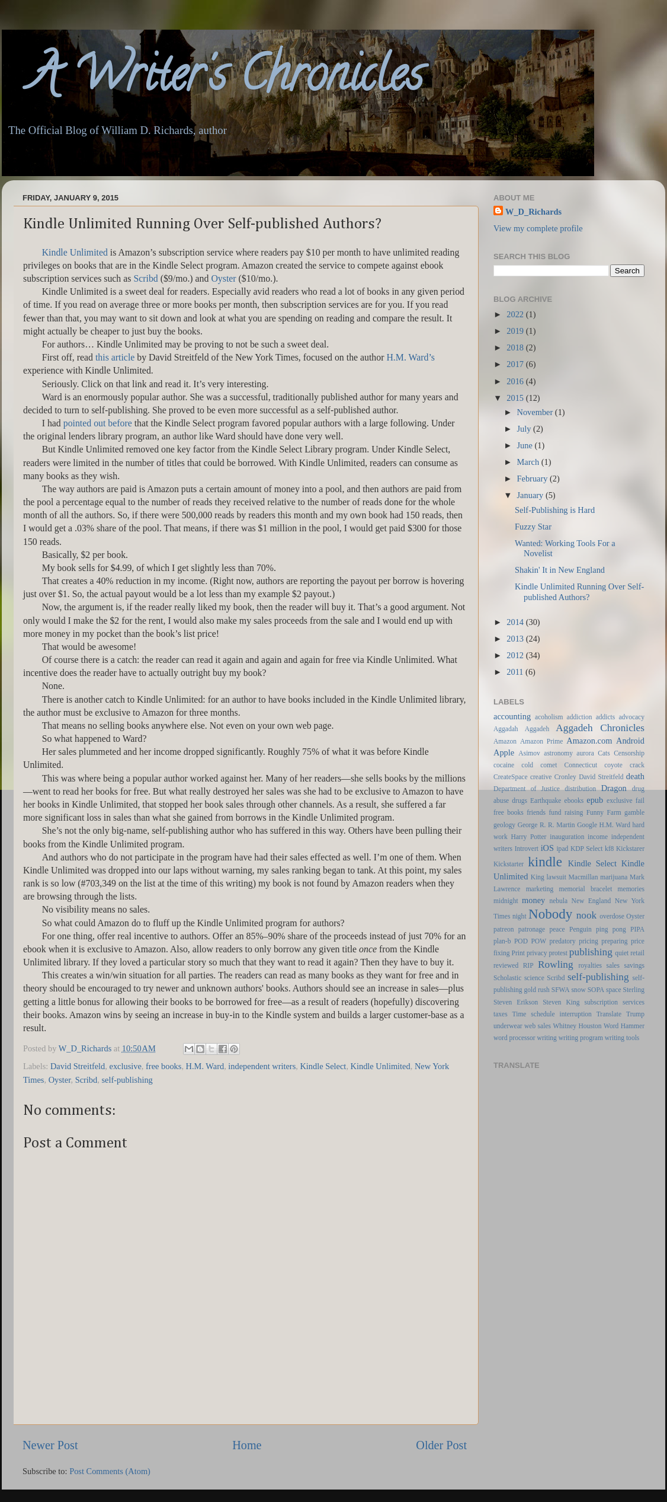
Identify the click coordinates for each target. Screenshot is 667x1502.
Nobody (550, 913)
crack (637, 764)
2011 (515, 672)
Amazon (505, 741)
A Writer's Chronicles (212, 79)
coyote (613, 764)
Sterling (633, 989)
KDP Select (586, 848)
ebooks (574, 800)
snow (578, 989)
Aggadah (505, 728)
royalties (590, 965)
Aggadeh (537, 728)
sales (613, 965)
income (598, 836)
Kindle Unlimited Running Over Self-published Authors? (579, 591)
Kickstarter (508, 864)
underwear (507, 1025)
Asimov (529, 753)
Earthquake (545, 800)
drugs (519, 800)
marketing (540, 888)
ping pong (611, 929)
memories (631, 888)
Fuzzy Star (533, 526)
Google (587, 824)
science (534, 977)
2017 (515, 364)
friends (536, 812)
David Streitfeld (77, 1066)
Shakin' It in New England (560, 570)
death (635, 776)
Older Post (441, 1445)
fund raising (566, 812)
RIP (528, 965)
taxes (500, 1014)
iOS (547, 848)
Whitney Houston (577, 1025)
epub (594, 800)
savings (634, 965)
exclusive (126, 1066)
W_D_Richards (86, 1048)
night (519, 916)
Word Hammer (624, 1025)
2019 (515, 331)
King (537, 877)
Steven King (561, 1002)
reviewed (505, 965)
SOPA (596, 989)
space (613, 989)
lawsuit (556, 877)
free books (163, 1066)
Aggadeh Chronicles (600, 728)
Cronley (565, 776)
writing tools (622, 1037)
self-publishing (126, 1080)
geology (504, 824)
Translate (609, 1014)
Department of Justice (526, 788)
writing (547, 1037)
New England (591, 900)
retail (637, 952)
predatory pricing (574, 941)
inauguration (567, 836)
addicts (605, 716)
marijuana (613, 877)
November (536, 412)
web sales (537, 1025)
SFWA (560, 989)
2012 (515, 655)
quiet (621, 952)
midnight (505, 900)
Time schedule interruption (552, 1014)
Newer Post (50, 1445)
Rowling (555, 964)
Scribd (86, 1080)
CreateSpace (510, 776)
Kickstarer (630, 848)
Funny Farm (603, 812)
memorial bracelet (586, 888)
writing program (581, 1037)
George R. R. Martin (546, 824)
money (533, 900)
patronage (531, 929)
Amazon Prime (541, 741)
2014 (515, 622)
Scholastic (507, 977)
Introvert (526, 848)
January (531, 495)
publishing (591, 952)
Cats (604, 753)
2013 (515, 638)
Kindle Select (323, 1066)
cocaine (503, 764)
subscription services (614, 1002)
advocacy (631, 716)
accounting (512, 716)
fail (640, 800)
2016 (515, 381)
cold (527, 764)
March (529, 462)
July (525, 428)
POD (521, 941)
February (533, 478)
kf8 (609, 848)
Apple (503, 752)
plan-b (502, 941)
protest (558, 952)
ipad (562, 848)
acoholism (549, 716)
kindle (545, 861)
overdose (611, 916)
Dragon (614, 788)
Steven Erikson (515, 1002)
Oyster (60, 1080)
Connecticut (580, 764)
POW (538, 941)
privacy (537, 952)
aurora (585, 753)
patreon (503, 929)
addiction (579, 716)
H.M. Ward (205, 1066)
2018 (515, 347)
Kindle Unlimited (75, 252)
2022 (515, 314)
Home (246, 1445)
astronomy (558, 753)
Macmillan (583, 877)
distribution (580, 788)
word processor (514, 1037)
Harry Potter (528, 836)
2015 (515, 398)
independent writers (262, 1066)
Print (518, 952)
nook (586, 915)
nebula (558, 900)
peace (557, 929)
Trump (635, 1014)
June (526, 445)
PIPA (637, 929)
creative (540, 776)
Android (630, 740)
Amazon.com (589, 740)
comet (548, 764)
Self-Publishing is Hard (555, 510)
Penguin (580, 929)
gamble (634, 812)
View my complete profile (538, 228)
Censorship (629, 753)
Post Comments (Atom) (109, 1471)
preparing (614, 941)
